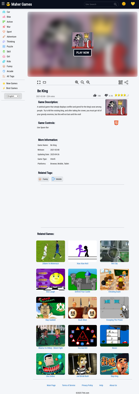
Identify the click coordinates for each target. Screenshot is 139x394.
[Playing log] (133, 4)
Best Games (12, 88)
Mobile (59, 179)
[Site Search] (101, 4)
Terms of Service (68, 385)
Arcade (10, 71)
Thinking (11, 41)
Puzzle (10, 46)
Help (101, 385)
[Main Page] (20, 5)
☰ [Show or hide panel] (3, 3)
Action (10, 22)
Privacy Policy (87, 385)
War (8, 26)
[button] (82, 44)
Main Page (51, 385)
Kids (9, 61)
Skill (9, 51)
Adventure (11, 36)
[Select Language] (13, 96)
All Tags (10, 76)
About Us (113, 385)
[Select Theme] (124, 4)
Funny (9, 66)
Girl (8, 56)
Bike (9, 16)
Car (8, 12)
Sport (9, 31)
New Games (11, 83)
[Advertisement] (82, 206)
